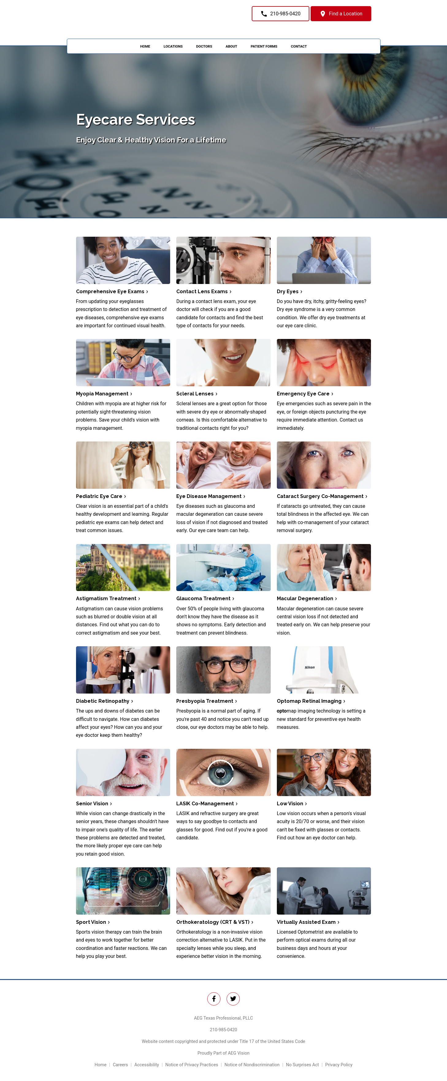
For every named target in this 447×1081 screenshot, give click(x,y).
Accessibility (146, 1064)
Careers (120, 1064)
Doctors (204, 46)
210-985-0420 (223, 1029)
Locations (173, 46)
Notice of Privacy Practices (191, 1064)
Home (145, 46)
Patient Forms (264, 46)
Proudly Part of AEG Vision (223, 1053)
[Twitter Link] (213, 998)
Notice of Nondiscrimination (252, 1064)
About (231, 46)
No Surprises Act (302, 1064)
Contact (299, 46)
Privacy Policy (339, 1064)
